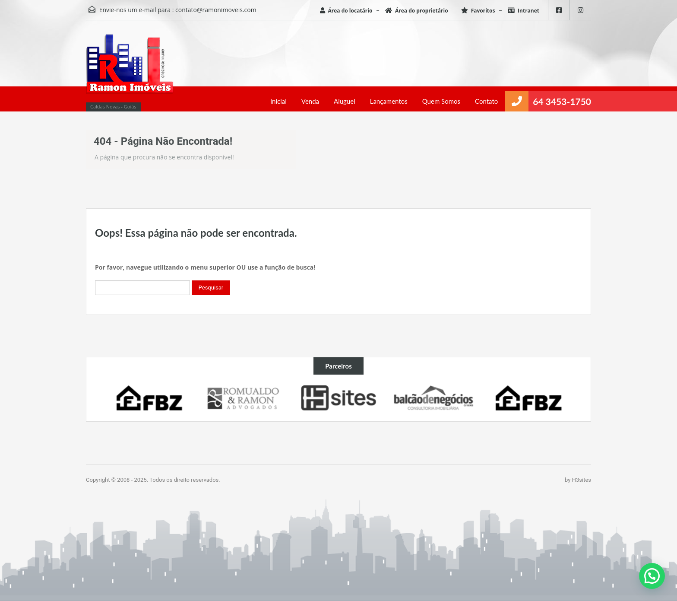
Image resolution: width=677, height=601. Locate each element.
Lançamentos (389, 101)
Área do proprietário (416, 10)
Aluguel (344, 101)
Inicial (278, 101)
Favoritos (478, 10)
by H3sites (578, 480)
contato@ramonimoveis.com (215, 10)
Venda (310, 101)
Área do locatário (346, 10)
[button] (652, 576)
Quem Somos (441, 101)
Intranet (523, 10)
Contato (486, 101)
